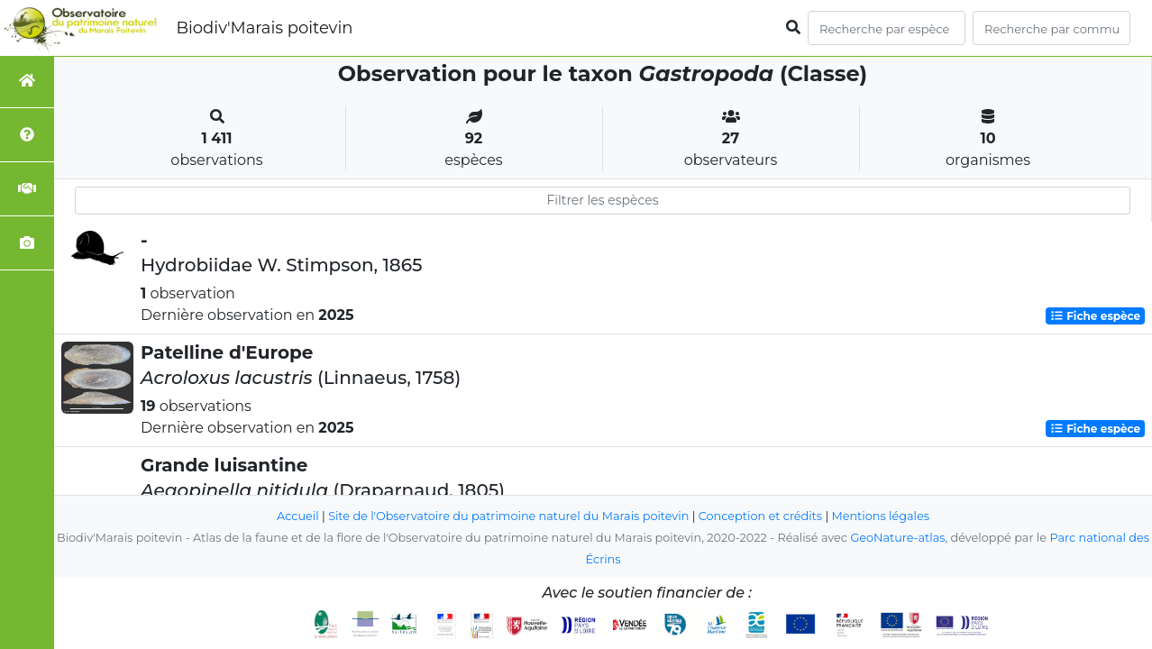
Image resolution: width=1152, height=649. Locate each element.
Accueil (298, 516)
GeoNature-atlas (897, 537)
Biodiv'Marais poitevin (264, 28)
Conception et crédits (760, 516)
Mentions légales (880, 516)
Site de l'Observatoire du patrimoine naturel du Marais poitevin (508, 516)
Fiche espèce (1095, 316)
